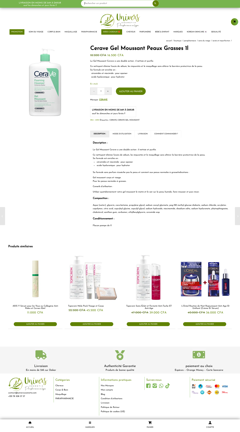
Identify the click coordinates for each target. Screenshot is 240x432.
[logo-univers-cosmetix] (120, 20)
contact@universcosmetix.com (22, 393)
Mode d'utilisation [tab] (122, 134)
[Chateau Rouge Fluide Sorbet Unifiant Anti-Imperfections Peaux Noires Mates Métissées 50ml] (2, 216)
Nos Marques (107, 386)
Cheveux (59, 386)
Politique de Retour (110, 407)
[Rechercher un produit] (120, 3)
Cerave (103, 100)
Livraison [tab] (143, 134)
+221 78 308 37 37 (16, 396)
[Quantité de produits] (100, 91)
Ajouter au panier (130, 91)
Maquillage (60, 394)
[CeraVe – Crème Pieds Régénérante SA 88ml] (237, 216)
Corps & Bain (61, 390)
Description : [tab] (100, 134)
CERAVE (113, 120)
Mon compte (107, 390)
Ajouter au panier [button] (35, 324)
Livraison (41, 366)
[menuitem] (17, 32)
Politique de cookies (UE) (113, 411)
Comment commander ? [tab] (166, 134)
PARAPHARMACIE (64, 399)
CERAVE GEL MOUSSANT (129, 120)
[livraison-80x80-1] (41, 355)
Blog (103, 394)
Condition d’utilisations (111, 399)
